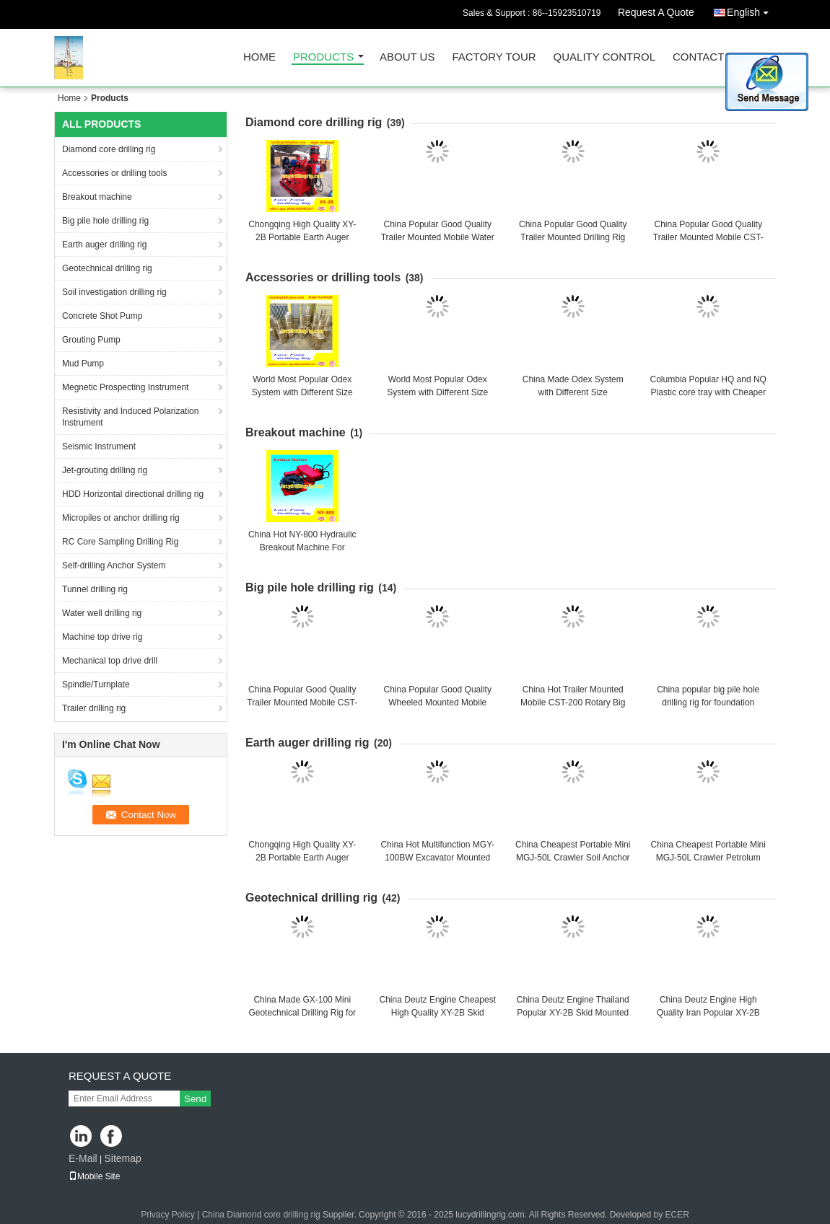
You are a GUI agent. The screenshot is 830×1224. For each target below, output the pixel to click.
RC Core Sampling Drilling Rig (120, 542)
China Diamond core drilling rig (261, 1215)
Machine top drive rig (102, 637)
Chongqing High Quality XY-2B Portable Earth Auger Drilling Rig (302, 237)
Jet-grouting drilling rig (104, 470)
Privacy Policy (168, 1215)
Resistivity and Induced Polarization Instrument (130, 417)
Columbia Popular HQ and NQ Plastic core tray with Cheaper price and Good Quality (708, 392)
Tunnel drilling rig (95, 589)
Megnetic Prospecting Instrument (125, 387)
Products (323, 57)
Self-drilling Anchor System (113, 565)
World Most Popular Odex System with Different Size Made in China (302, 392)
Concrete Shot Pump (102, 316)
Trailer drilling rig (94, 708)
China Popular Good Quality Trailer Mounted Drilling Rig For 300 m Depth (572, 237)
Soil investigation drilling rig (114, 292)
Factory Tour (494, 57)
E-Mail (83, 1158)
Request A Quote (656, 12)
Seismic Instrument (99, 446)
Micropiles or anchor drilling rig (121, 518)
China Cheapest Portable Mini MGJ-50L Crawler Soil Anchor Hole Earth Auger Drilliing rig (572, 858)
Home (259, 57)
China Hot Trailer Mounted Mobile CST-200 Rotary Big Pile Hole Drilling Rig (572, 702)
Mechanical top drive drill (109, 661)
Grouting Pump (91, 340)
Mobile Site (94, 1176)
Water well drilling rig (101, 613)
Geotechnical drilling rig (107, 268)
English (751, 9)
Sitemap (122, 1158)
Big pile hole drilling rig (105, 221)
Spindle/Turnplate (96, 684)
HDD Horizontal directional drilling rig (133, 494)
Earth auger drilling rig (104, 244)
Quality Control (604, 57)
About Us (407, 57)
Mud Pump (83, 363)
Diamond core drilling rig (108, 149)
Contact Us (707, 57)
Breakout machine (97, 197)
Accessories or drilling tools (114, 173)
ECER (677, 1215)
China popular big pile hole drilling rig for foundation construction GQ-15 (708, 702)
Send (195, 1098)
